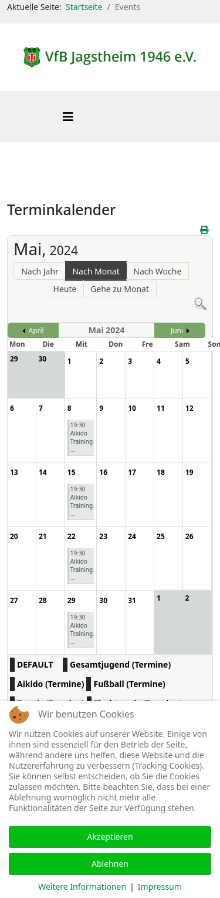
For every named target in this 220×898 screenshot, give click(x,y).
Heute (65, 288)
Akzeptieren (110, 836)
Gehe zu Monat (119, 288)
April (36, 331)
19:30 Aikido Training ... (81, 437)
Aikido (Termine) (50, 683)
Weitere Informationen (82, 886)
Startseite (84, 6)
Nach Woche (157, 271)
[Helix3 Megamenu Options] (68, 116)
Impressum (160, 886)
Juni (177, 331)
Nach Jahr (40, 271)
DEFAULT (35, 664)
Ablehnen (110, 863)
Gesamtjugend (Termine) (120, 664)
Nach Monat (95, 271)
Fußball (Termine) (129, 683)
